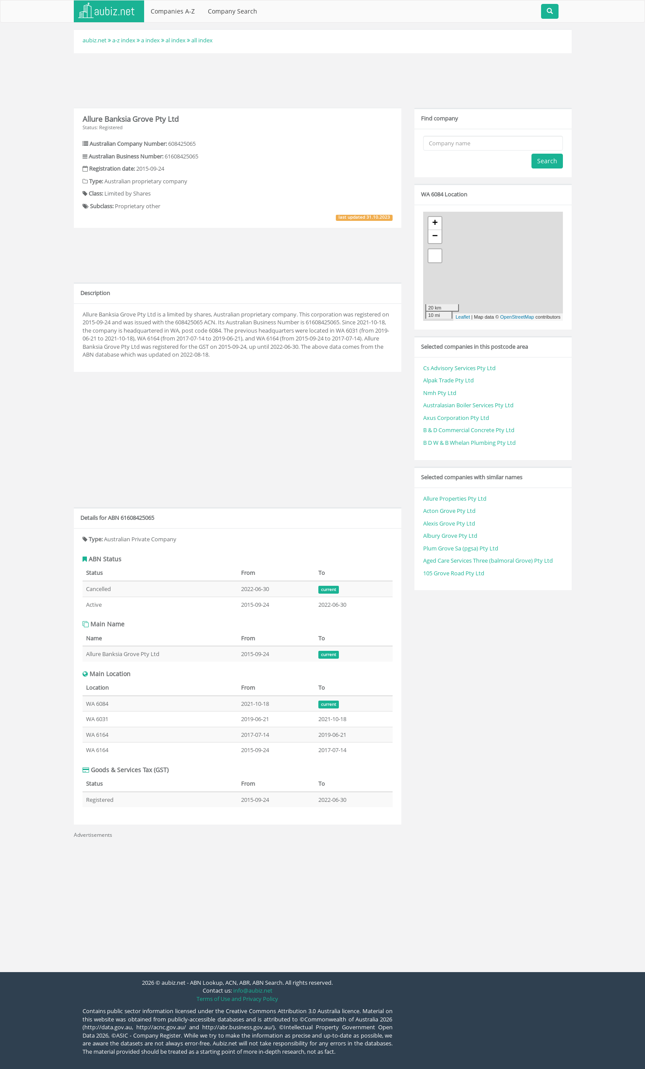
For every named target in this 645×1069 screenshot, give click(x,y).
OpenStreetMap (517, 317)
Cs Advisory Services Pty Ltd (459, 368)
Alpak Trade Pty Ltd (448, 380)
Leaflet (462, 317)
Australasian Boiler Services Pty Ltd (468, 405)
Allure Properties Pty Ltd (454, 498)
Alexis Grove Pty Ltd (449, 523)
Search (547, 161)
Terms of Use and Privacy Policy (237, 999)
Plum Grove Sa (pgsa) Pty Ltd (460, 548)
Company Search (232, 11)
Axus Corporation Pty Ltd (456, 418)
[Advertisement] (323, 79)
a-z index (123, 40)
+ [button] (435, 223)
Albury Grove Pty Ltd (450, 536)
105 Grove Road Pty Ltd (453, 573)
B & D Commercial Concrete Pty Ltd (468, 430)
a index (150, 40)
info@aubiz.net (252, 990)
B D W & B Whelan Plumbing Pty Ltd (469, 443)
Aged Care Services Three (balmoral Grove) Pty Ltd (488, 560)
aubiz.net (95, 40)
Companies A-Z (173, 11)
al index (176, 40)
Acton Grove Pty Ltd (449, 511)
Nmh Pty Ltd (439, 393)
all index (202, 40)
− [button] (435, 236)
